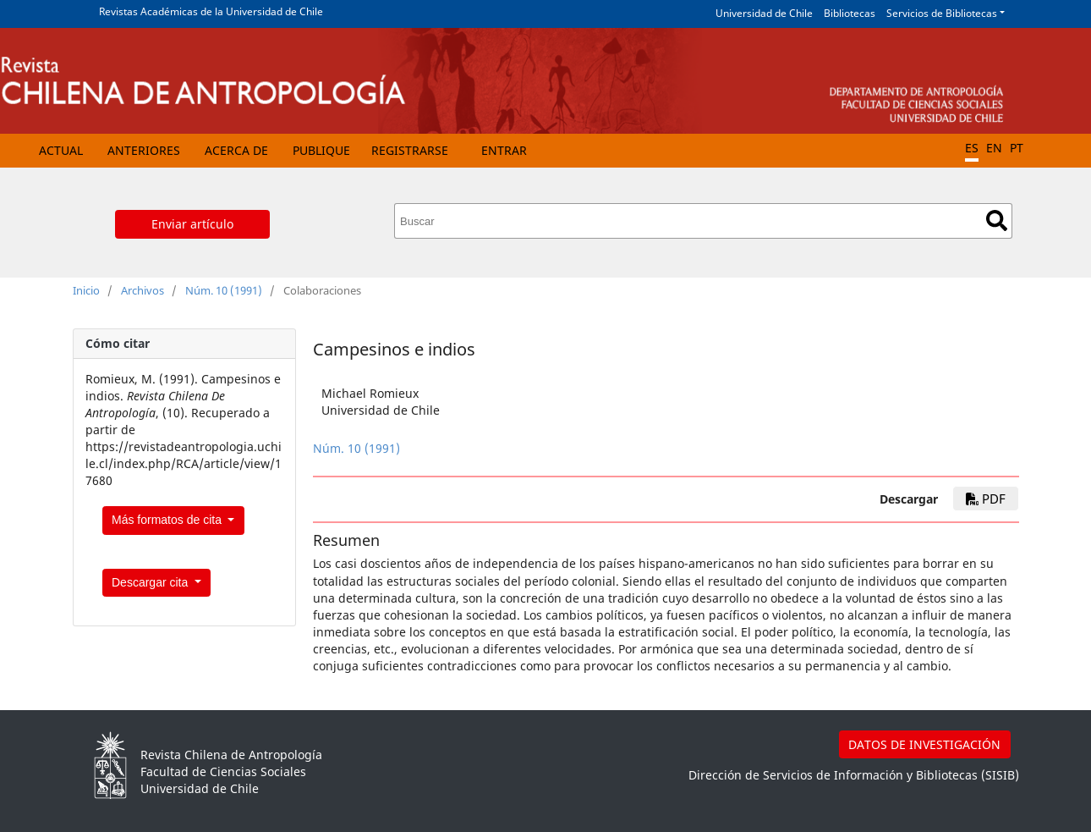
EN (994, 148)
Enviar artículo (192, 224)
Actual (61, 150)
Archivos (142, 290)
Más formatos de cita (168, 519)
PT (1016, 148)
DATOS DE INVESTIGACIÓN (924, 744)
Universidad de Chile (764, 13)
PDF (986, 498)
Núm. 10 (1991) (223, 290)
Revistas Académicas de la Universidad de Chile (211, 11)
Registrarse (409, 150)
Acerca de (236, 150)
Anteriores (143, 150)
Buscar (996, 220)
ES (972, 148)
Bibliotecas (849, 13)
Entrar (504, 150)
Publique (321, 150)
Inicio (86, 290)
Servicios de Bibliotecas (941, 13)
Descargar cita (151, 582)
